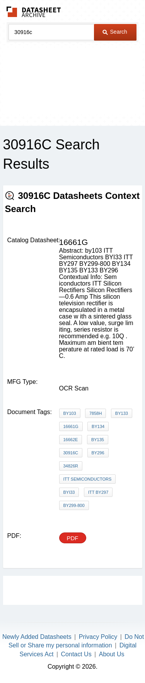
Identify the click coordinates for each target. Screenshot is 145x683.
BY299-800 (74, 505)
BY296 (98, 452)
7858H (95, 413)
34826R (70, 466)
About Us (112, 654)
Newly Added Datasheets (37, 636)
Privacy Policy (98, 636)
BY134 (98, 426)
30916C (70, 452)
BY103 (69, 413)
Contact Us (76, 654)
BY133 (121, 413)
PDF (72, 538)
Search (114, 32)
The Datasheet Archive (34, 12)
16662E (70, 439)
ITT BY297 (98, 492)
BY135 (97, 439)
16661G (70, 426)
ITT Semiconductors (87, 479)
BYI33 (69, 492)
